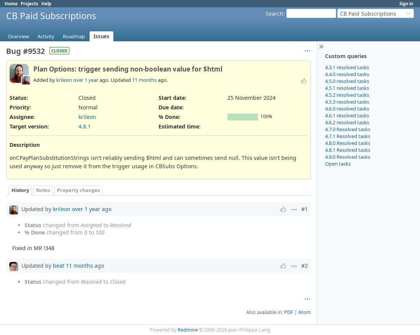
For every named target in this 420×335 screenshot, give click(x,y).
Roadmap (74, 36)
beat (58, 265)
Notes (43, 190)
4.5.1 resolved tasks (347, 88)
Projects (29, 4)
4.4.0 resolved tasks (347, 74)
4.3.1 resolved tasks (347, 67)
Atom (304, 312)
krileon (64, 79)
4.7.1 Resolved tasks (347, 136)
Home (11, 4)
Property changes (78, 190)
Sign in (406, 4)
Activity (46, 36)
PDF (288, 312)
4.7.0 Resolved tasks (347, 129)
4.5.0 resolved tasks (347, 81)
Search (274, 13)
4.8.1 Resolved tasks (347, 149)
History (20, 190)
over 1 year (85, 79)
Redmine (188, 330)
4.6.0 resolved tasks (347, 108)
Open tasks (338, 163)
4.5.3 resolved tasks (347, 101)
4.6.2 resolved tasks (347, 122)
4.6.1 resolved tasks (347, 115)
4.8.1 (84, 126)
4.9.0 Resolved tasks (347, 156)
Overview (18, 36)
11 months (144, 79)
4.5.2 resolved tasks (347, 94)
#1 (304, 209)
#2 (304, 265)
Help (46, 4)
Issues (101, 36)
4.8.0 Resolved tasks (347, 143)
